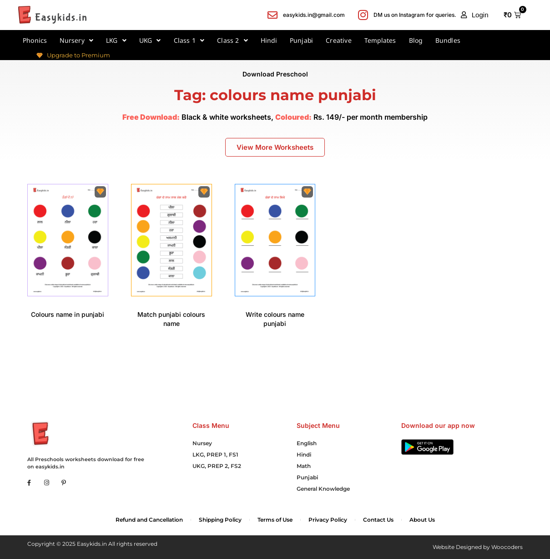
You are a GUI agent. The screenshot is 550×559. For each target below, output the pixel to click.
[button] (475, 15)
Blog (416, 40)
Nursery (76, 40)
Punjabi (301, 40)
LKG (116, 40)
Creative (339, 40)
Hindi (269, 40)
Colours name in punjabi (67, 314)
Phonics (35, 40)
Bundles (447, 40)
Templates (380, 40)
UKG (150, 40)
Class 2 (232, 40)
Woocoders (507, 547)
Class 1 (189, 40)
